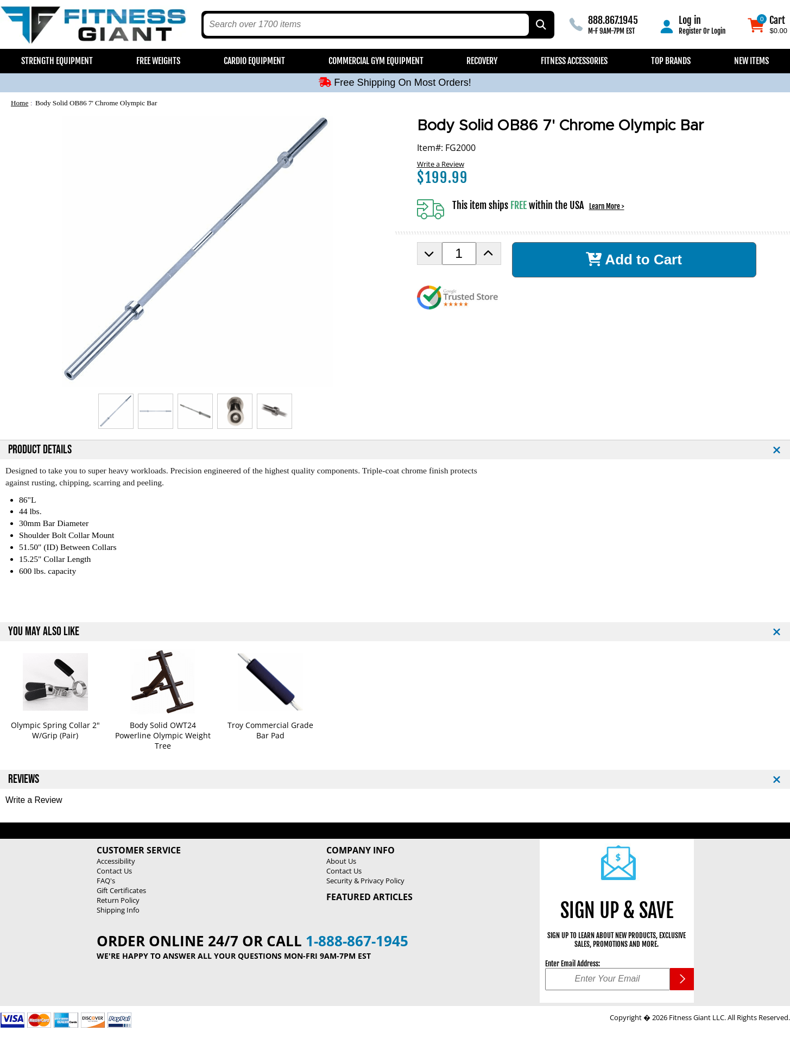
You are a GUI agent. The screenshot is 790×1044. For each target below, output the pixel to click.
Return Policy (118, 900)
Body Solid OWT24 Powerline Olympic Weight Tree (163, 735)
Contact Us (114, 871)
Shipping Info (118, 910)
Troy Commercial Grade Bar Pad (270, 730)
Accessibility (116, 861)
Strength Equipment (57, 60)
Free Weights (158, 60)
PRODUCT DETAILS (40, 449)
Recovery (481, 60)
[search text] (366, 25)
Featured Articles (369, 897)
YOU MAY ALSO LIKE (43, 631)
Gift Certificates (121, 890)
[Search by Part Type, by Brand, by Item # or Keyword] (540, 25)
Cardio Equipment (254, 60)
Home (19, 103)
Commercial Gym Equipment (376, 60)
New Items (751, 60)
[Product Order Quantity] (459, 253)
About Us (341, 861)
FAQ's (106, 880)
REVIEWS (23, 779)
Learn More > (606, 206)
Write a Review (440, 164)
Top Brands (671, 60)
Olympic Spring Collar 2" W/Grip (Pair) (55, 730)
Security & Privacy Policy (365, 880)
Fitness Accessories (574, 60)
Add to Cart (634, 259)
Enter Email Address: (572, 963)
